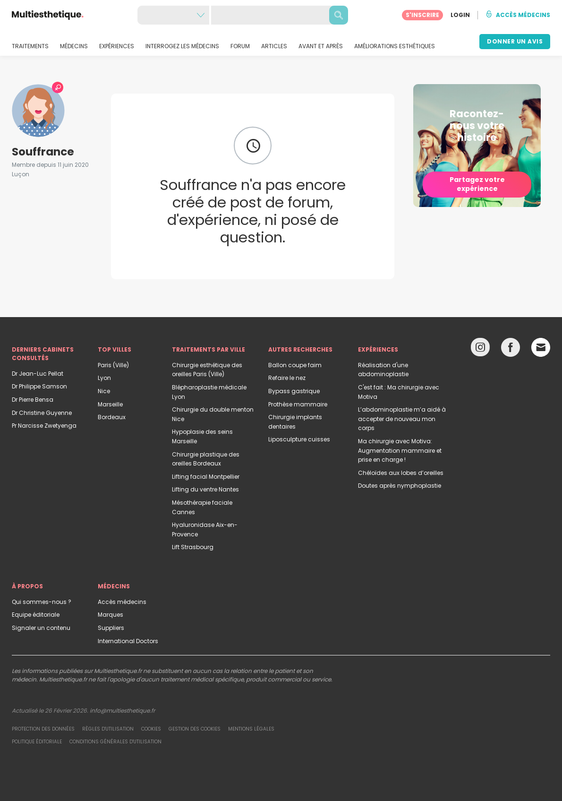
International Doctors (128, 641)
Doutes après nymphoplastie (399, 486)
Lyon (104, 378)
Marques (110, 615)
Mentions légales (251, 728)
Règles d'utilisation (108, 728)
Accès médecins (122, 602)
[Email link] (540, 347)
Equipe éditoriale (36, 615)
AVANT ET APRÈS (320, 46)
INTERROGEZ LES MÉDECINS (182, 46)
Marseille (110, 404)
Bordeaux (112, 417)
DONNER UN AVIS (515, 41)
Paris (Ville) (113, 365)
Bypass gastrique (294, 391)
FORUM (240, 46)
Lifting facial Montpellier (205, 477)
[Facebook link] (510, 349)
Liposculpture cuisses (299, 439)
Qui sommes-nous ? (41, 602)
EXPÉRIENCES (116, 46)
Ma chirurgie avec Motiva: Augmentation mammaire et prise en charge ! (400, 450)
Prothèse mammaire (297, 404)
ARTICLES (274, 46)
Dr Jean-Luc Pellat (37, 374)
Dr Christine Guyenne (42, 413)
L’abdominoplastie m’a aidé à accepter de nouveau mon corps (402, 418)
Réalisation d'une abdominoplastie (383, 370)
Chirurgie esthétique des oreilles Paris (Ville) (207, 370)
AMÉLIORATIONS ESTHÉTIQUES (394, 46)
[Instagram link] (480, 349)
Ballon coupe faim (295, 365)
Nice (104, 391)
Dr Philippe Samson (39, 386)
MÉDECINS (74, 46)
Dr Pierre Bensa (32, 400)
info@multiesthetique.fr (122, 710)
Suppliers (111, 628)
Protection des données (43, 728)
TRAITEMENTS (30, 46)
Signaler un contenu (41, 628)
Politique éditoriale (37, 741)
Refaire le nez (287, 378)
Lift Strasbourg (192, 547)
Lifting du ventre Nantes (205, 489)
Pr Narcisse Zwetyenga (44, 426)
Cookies (151, 728)
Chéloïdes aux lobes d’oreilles (400, 473)
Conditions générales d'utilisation (115, 741)
